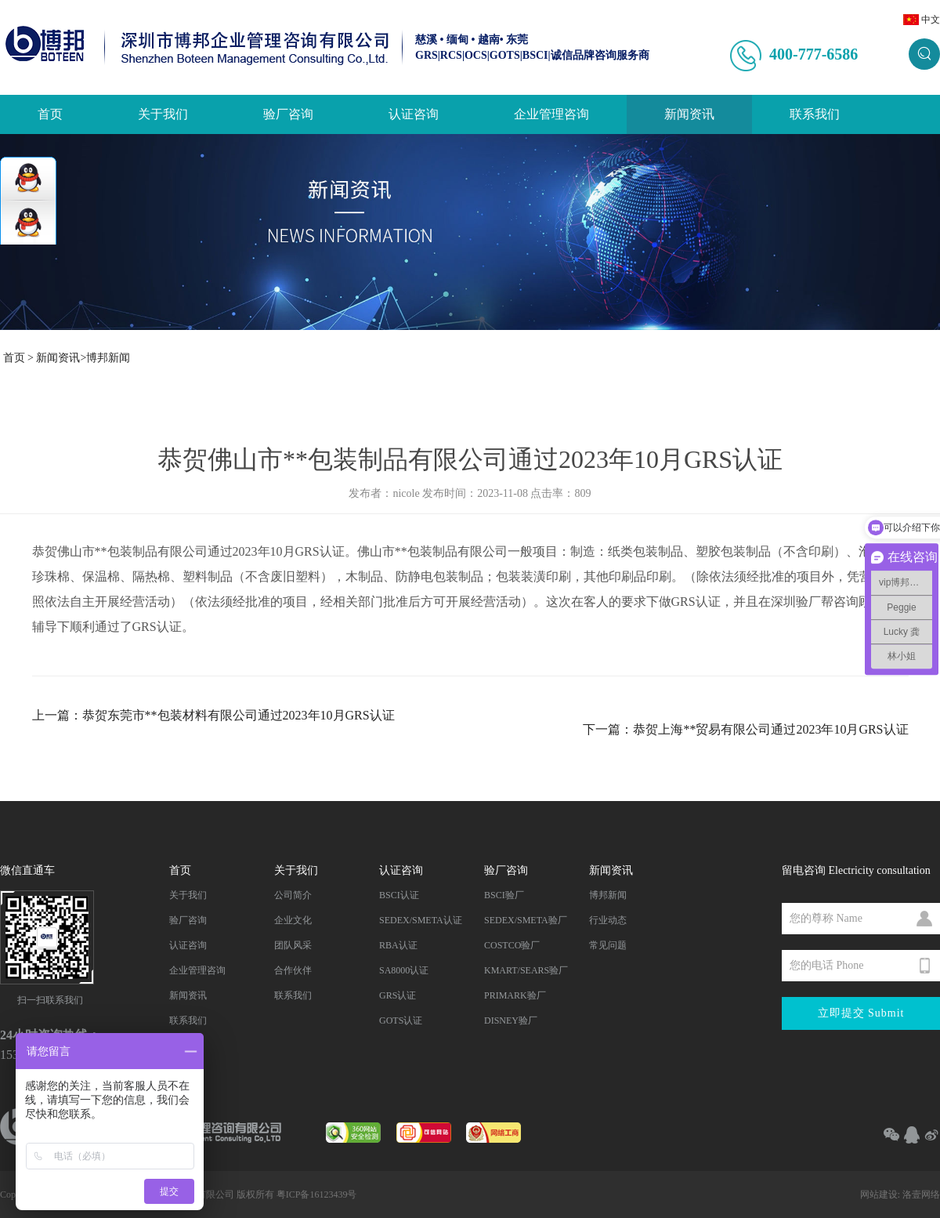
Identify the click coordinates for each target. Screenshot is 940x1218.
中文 (930, 19)
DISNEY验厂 (510, 1020)
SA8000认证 (403, 970)
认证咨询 (414, 114)
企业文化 (293, 920)
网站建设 (879, 1194)
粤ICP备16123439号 (317, 1194)
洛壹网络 (921, 1194)
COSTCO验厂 (512, 945)
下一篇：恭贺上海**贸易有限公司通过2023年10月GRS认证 (745, 729)
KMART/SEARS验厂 (526, 970)
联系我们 (815, 114)
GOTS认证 (400, 1020)
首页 (50, 114)
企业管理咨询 (551, 114)
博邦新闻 (108, 358)
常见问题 (608, 945)
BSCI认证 (399, 895)
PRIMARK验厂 (515, 995)
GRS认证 (397, 995)
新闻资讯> (61, 358)
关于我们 (163, 114)
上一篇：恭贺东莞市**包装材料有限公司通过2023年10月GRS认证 (213, 715)
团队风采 (293, 945)
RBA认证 (398, 945)
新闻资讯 (689, 114)
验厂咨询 (288, 114)
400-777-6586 (813, 54)
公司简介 (293, 895)
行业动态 (608, 920)
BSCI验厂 (504, 895)
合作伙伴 (293, 970)
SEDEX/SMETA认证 (420, 920)
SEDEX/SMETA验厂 (525, 920)
